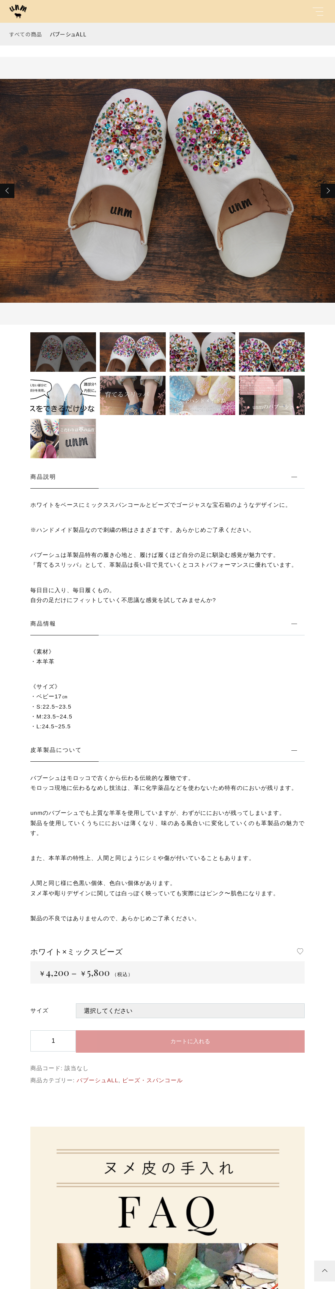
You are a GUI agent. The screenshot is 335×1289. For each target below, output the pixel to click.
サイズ (39, 1010)
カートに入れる (190, 1041)
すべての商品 (25, 34)
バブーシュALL (68, 34)
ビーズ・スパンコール (152, 1080)
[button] (7, 191)
